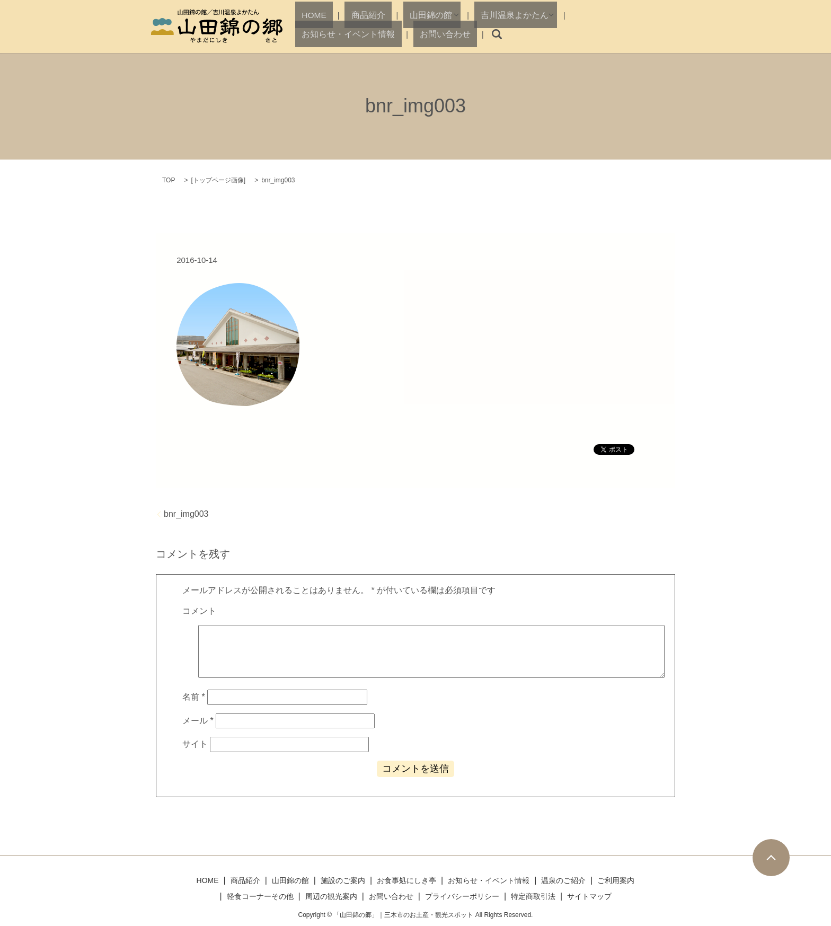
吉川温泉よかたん (463, 34)
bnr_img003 (186, 513)
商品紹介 (349, 34)
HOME (311, 34)
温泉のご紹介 (563, 880)
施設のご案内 (343, 880)
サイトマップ (589, 896)
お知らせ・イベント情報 (555, 34)
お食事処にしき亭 (406, 880)
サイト (195, 743)
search (671, 34)
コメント (199, 610)
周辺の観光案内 (331, 896)
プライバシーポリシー (462, 896)
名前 (193, 696)
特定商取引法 (533, 896)
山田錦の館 (393, 34)
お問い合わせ (629, 34)
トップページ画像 (218, 180)
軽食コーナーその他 (260, 896)
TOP (168, 180)
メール (198, 720)
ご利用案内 (615, 880)
